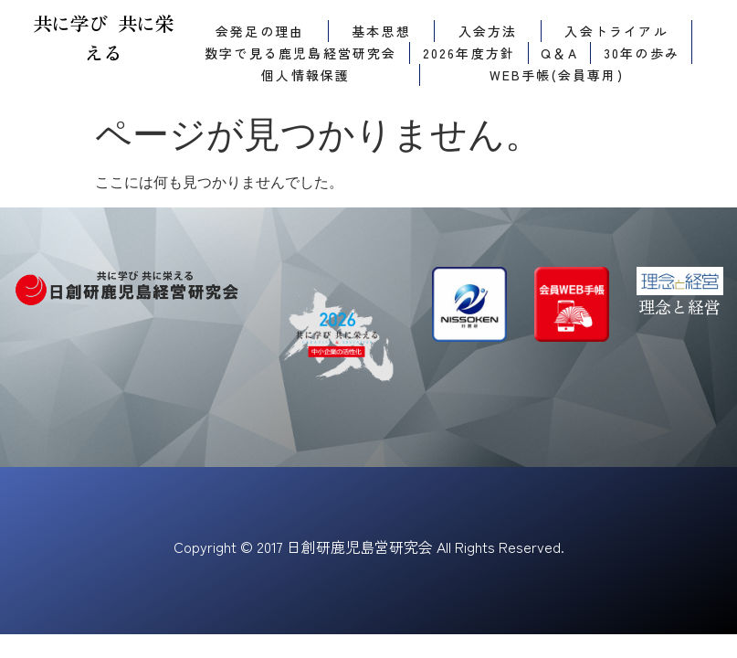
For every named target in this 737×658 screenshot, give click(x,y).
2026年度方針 (469, 53)
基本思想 (381, 31)
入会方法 (488, 31)
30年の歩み (641, 53)
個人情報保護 (305, 75)
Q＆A (559, 53)
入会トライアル (616, 31)
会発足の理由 (260, 31)
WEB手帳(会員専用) (557, 75)
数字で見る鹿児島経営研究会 (301, 53)
